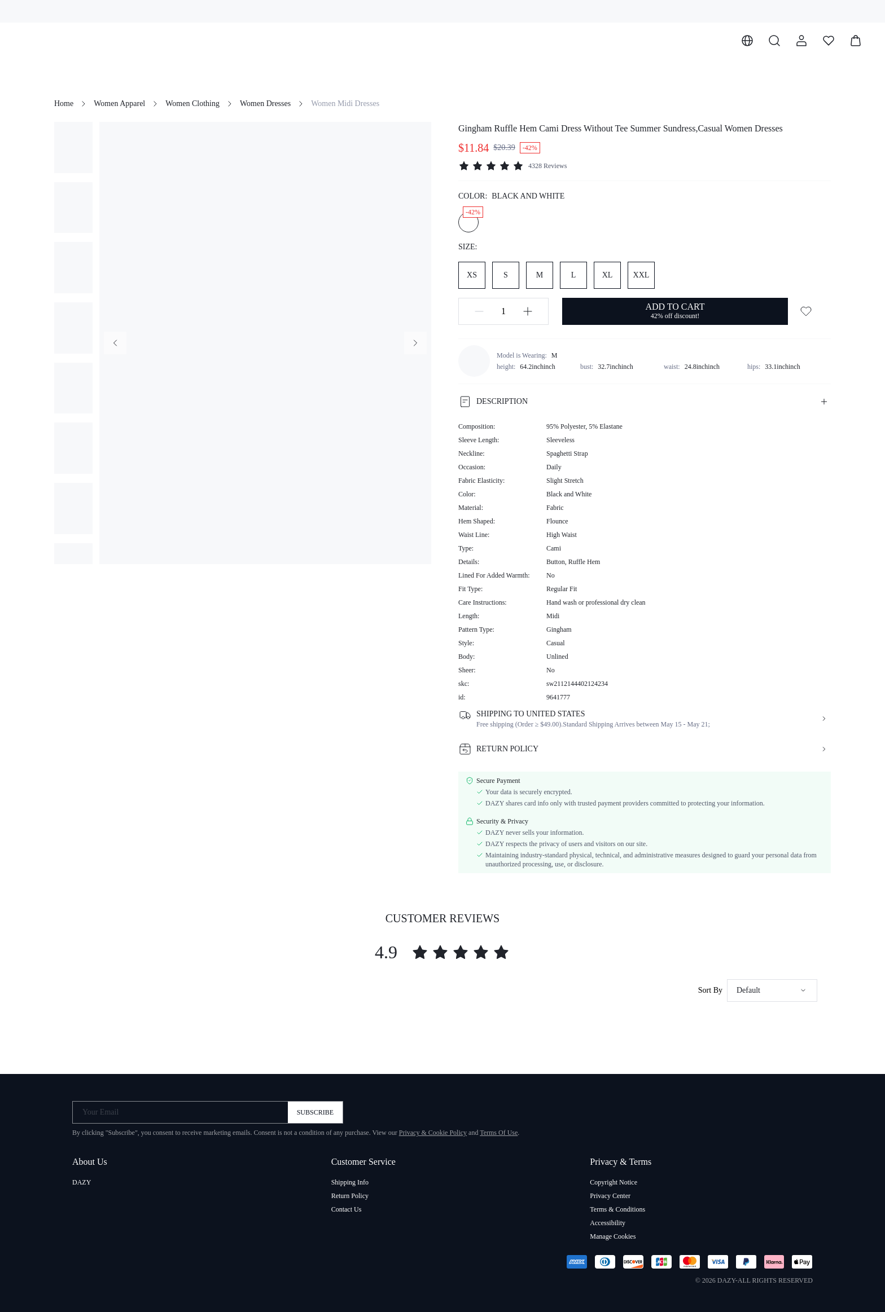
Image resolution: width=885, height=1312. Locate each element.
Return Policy (350, 1196)
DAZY (81, 1182)
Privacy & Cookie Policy (433, 1133)
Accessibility (607, 1223)
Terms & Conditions (617, 1209)
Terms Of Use (499, 1133)
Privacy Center (610, 1196)
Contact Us (346, 1209)
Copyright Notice (613, 1182)
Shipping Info (350, 1182)
